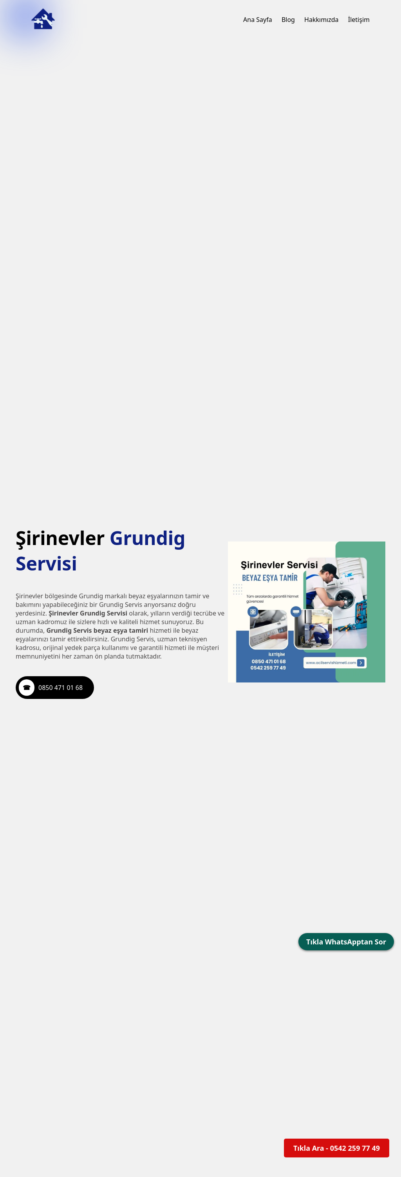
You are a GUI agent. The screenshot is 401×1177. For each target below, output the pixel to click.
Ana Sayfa (257, 19)
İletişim (359, 19)
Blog (288, 19)
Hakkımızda (321, 19)
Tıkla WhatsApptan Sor (346, 941)
